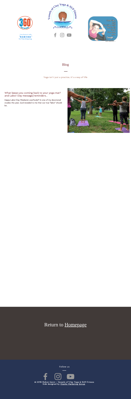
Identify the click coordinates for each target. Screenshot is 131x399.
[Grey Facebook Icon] (55, 35)
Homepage (76, 324)
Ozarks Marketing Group (72, 384)
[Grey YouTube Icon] (69, 35)
